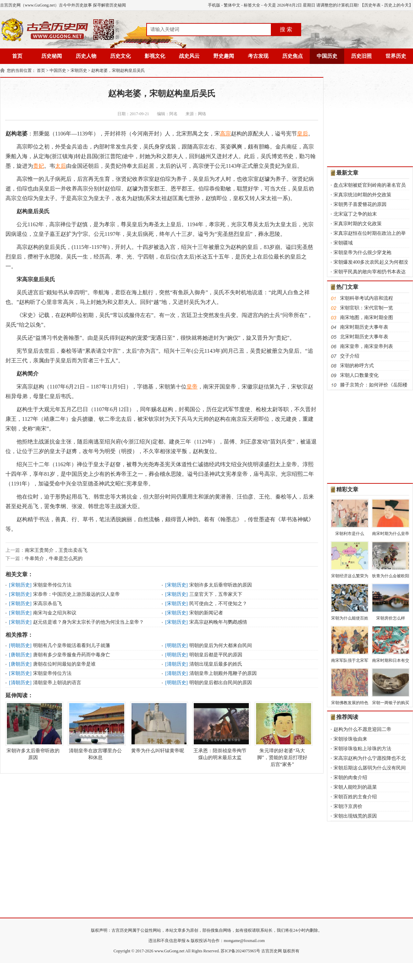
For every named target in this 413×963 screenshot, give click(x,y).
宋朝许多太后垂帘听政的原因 (220, 585)
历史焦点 (292, 56)
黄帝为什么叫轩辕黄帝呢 (157, 727)
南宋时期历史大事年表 (364, 327)
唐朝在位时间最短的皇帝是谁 (64, 664)
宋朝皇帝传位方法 (52, 585)
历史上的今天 (396, 5)
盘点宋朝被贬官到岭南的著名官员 (369, 185)
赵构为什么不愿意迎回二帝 (362, 729)
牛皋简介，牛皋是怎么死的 (54, 558)
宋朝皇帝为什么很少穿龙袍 (362, 252)
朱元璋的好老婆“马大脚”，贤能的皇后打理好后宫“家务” (282, 734)
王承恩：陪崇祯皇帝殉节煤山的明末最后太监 (219, 731)
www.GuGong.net (169, 951)
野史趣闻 (223, 56)
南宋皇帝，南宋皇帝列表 (366, 346)
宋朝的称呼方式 (357, 365)
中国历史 (327, 56)
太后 (60, 166)
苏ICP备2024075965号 (240, 951)
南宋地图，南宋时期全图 (366, 317)
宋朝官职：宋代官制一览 (366, 307)
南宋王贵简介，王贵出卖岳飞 (56, 550)
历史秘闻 (51, 56)
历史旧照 (361, 56)
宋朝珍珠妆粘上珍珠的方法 (362, 748)
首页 (17, 56)
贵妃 (38, 166)
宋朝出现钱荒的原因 (355, 816)
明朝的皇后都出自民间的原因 (220, 682)
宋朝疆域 (343, 242)
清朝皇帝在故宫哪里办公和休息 (95, 731)
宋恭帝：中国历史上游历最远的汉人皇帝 (76, 594)
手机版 (214, 5)
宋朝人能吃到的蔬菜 (355, 787)
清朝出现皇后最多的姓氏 (215, 664)
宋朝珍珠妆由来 (350, 739)
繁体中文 (232, 5)
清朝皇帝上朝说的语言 (57, 682)
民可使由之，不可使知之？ (218, 603)
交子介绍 (349, 356)
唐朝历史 (20, 654)
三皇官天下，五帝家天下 (215, 594)
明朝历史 (20, 645)
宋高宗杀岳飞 (47, 603)
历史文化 (120, 56)
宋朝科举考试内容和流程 (366, 298)
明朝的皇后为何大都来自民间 (220, 645)
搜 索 (286, 29)
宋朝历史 (79, 70)
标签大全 (252, 5)
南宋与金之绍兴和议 (54, 612)
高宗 (225, 133)
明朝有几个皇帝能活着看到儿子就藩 (71, 645)
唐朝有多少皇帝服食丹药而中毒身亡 (71, 654)
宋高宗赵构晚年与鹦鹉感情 (218, 622)
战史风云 (189, 56)
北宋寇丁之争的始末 (355, 214)
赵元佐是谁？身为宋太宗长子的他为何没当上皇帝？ (88, 622)
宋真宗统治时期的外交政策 (362, 194)
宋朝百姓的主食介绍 (355, 796)
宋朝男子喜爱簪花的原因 (359, 204)
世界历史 (395, 56)
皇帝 (192, 387)
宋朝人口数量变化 (359, 375)
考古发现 (258, 56)
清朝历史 (176, 664)
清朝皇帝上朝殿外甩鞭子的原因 (223, 673)
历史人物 (86, 56)
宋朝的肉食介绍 (350, 777)
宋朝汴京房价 (347, 806)
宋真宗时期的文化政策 (357, 223)
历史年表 (372, 5)
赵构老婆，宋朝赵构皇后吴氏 (118, 70)
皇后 (302, 133)
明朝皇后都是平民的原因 (215, 654)
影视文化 (155, 56)
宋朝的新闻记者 (206, 612)
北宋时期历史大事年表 (364, 336)
